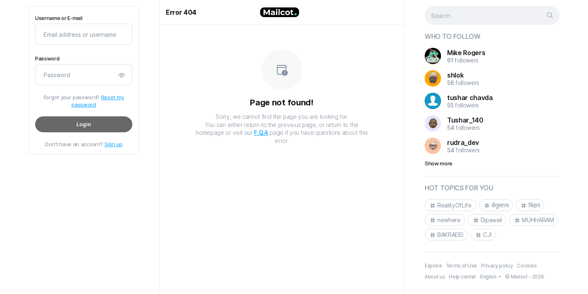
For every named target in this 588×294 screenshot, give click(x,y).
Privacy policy (497, 266)
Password (47, 58)
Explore (433, 266)
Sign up (113, 144)
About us (435, 277)
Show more (438, 163)
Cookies (527, 266)
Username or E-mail (58, 18)
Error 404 (181, 12)
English (488, 277)
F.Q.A (261, 132)
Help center (462, 277)
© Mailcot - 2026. (525, 277)
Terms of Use (461, 266)
